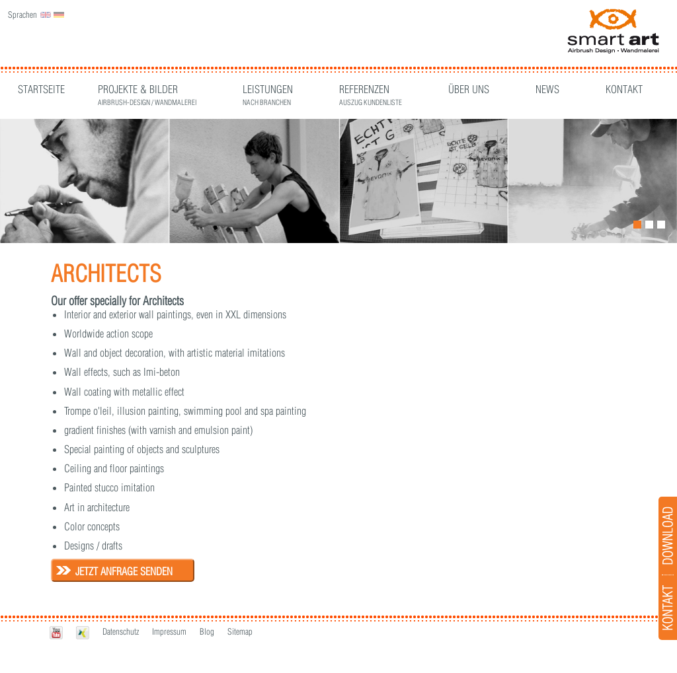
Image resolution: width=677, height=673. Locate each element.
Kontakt (624, 89)
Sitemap (240, 631)
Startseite (41, 89)
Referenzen (370, 91)
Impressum (169, 631)
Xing (82, 632)
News (547, 89)
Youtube (56, 632)
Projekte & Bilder (147, 91)
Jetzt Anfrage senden (124, 571)
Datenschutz (120, 631)
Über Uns (468, 89)
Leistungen (268, 91)
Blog (207, 631)
